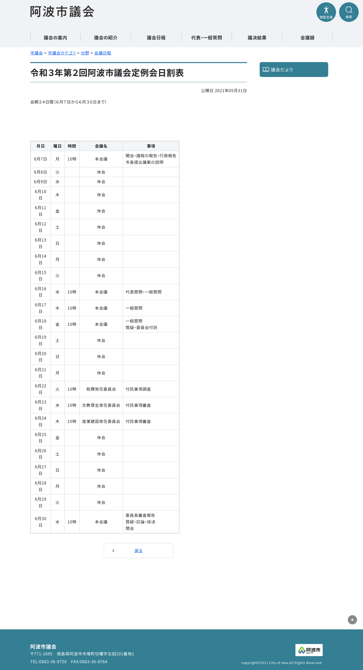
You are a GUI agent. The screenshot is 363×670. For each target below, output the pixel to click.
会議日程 (102, 53)
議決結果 (257, 37)
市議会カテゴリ (62, 53)
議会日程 (156, 37)
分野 (85, 53)
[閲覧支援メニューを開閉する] (326, 12)
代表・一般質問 (206, 37)
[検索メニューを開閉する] (349, 12)
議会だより (282, 69)
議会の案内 (55, 37)
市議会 (36, 53)
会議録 (307, 37)
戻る (139, 550)
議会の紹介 (106, 37)
